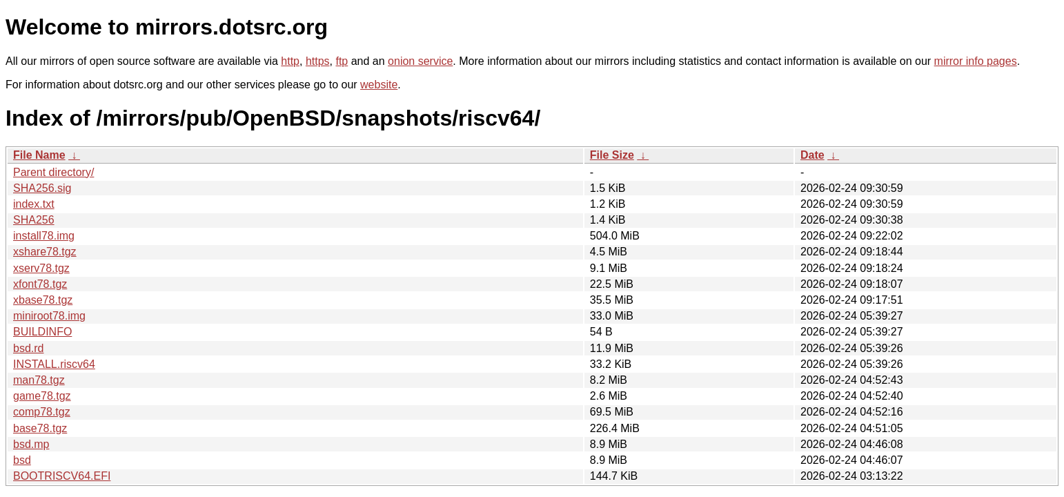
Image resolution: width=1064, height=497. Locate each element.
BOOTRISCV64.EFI (61, 476)
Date (812, 155)
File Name (39, 155)
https (318, 61)
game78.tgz (42, 396)
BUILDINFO (42, 332)
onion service (420, 61)
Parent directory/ (53, 172)
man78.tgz (39, 380)
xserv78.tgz (41, 268)
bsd (22, 460)
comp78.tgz (41, 412)
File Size (612, 155)
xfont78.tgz (40, 284)
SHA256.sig (42, 188)
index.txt (34, 204)
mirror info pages (975, 61)
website (378, 84)
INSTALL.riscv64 (54, 364)
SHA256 (34, 220)
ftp (341, 61)
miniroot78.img (49, 316)
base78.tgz (40, 428)
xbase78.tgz (42, 300)
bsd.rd (28, 348)
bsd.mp (31, 444)
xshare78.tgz (45, 251)
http (290, 61)
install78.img (44, 236)
